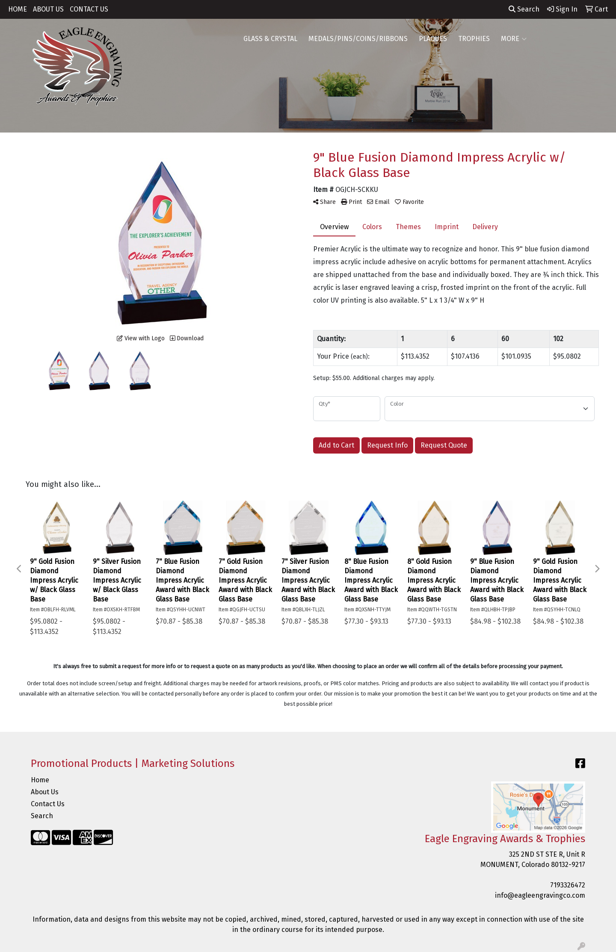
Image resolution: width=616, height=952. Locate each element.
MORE (514, 39)
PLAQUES (433, 39)
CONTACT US (89, 9)
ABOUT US (48, 9)
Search (524, 9)
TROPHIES (474, 39)
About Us (45, 792)
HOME (17, 9)
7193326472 (567, 885)
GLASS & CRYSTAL (270, 39)
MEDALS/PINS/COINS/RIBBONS (358, 39)
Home (40, 780)
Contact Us (48, 804)
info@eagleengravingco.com (540, 895)
